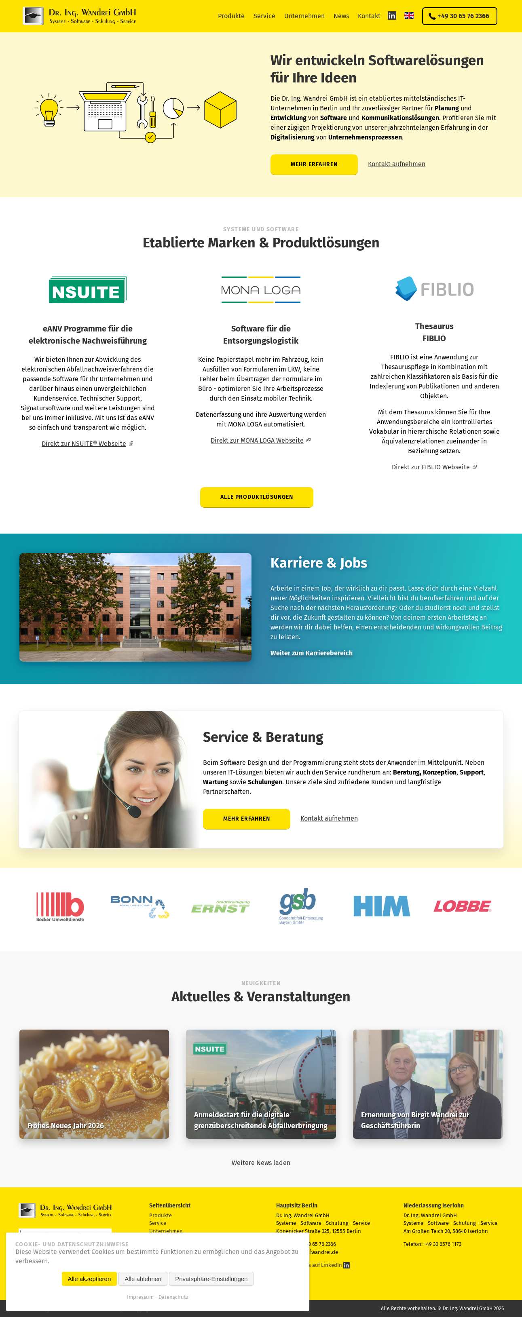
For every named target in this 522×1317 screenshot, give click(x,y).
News (341, 16)
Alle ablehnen (143, 1278)
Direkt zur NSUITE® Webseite (84, 443)
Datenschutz (173, 1297)
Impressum (140, 1297)
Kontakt (369, 16)
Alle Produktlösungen (256, 497)
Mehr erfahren (314, 164)
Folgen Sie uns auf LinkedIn (313, 1265)
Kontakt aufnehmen (396, 164)
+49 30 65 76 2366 (463, 16)
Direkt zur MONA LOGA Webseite (257, 440)
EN (409, 15)
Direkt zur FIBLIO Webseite (431, 467)
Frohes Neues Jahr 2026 (65, 1125)
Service (264, 16)
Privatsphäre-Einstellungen (211, 1278)
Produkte (231, 16)
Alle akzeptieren (89, 1278)
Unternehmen (304, 16)
